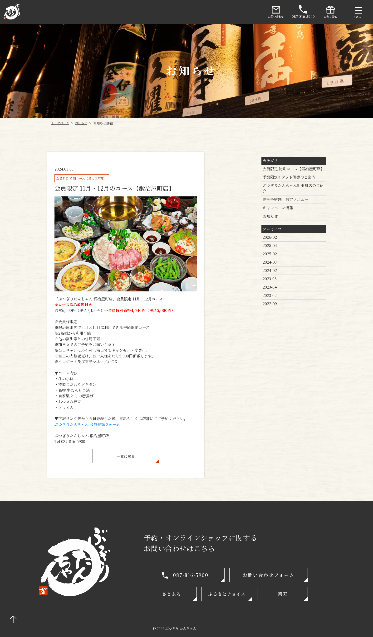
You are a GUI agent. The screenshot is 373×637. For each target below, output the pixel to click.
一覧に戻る (126, 456)
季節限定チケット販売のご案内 (289, 177)
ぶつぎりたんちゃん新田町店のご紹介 (293, 188)
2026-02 (270, 237)
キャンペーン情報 (278, 207)
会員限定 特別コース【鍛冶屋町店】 (293, 168)
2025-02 (270, 254)
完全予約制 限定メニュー (285, 199)
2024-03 (270, 262)
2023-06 (270, 278)
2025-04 (270, 245)
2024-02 (270, 270)
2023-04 (270, 287)
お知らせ (270, 216)
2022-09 (270, 303)
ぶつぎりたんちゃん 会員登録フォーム (87, 424)
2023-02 (270, 295)
